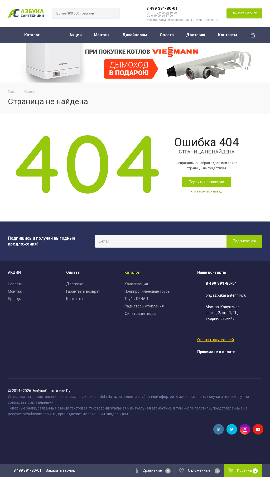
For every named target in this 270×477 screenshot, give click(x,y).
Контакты (74, 299)
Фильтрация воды (140, 313)
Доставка (74, 284)
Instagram (245, 429)
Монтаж (15, 291)
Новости (15, 284)
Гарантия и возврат (83, 291)
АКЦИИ (14, 272)
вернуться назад (209, 191)
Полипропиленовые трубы (147, 291)
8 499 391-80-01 (162, 8)
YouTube (258, 429)
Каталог (132, 272)
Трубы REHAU (136, 299)
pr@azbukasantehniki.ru (226, 295)
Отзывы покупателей (215, 340)
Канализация (136, 284)
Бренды (15, 299)
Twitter (231, 429)
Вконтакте (218, 429)
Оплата (73, 272)
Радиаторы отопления (144, 306)
